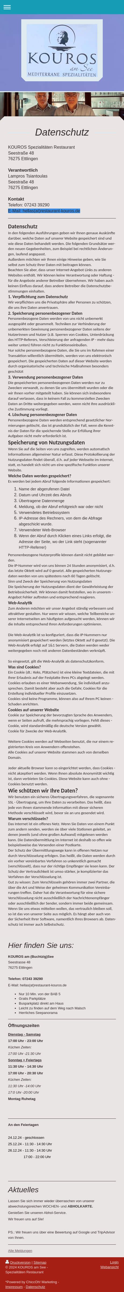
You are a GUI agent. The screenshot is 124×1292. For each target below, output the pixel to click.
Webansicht (109, 1267)
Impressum (14, 1287)
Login (114, 1262)
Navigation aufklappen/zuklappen (62, 7)
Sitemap (40, 1262)
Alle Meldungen (20, 1251)
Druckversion (18, 1262)
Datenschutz (35, 1287)
